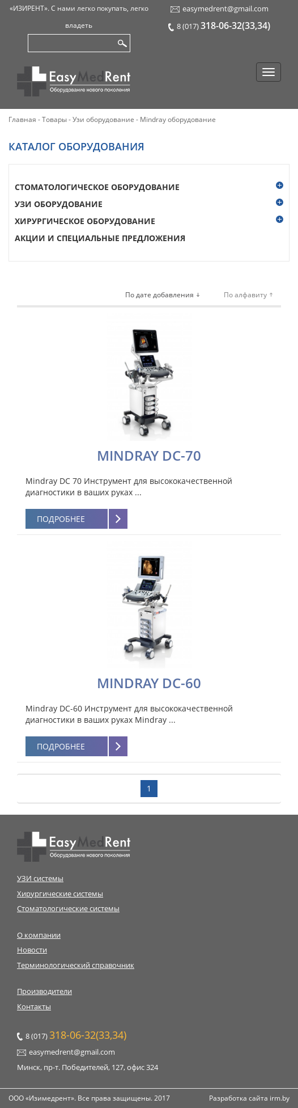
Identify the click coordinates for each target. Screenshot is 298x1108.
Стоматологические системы (68, 908)
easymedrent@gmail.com (225, 8)
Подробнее (61, 518)
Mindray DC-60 (149, 682)
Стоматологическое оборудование (97, 187)
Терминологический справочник (75, 965)
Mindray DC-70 (149, 455)
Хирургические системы (60, 893)
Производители (44, 991)
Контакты (34, 1006)
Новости (32, 950)
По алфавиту (245, 295)
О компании (39, 935)
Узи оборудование (59, 204)
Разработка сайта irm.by (249, 1098)
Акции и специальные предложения (100, 238)
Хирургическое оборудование (85, 221)
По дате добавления (159, 295)
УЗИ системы (40, 878)
